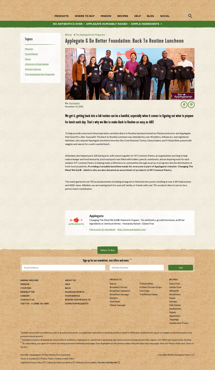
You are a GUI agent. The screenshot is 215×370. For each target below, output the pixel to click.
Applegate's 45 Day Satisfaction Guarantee (50, 355)
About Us (70, 281)
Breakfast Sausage (119, 295)
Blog (69, 35)
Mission (29, 49)
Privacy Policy (175, 344)
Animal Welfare (29, 281)
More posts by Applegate (102, 230)
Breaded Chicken (118, 287)
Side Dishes (175, 305)
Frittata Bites (146, 284)
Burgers (114, 298)
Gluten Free (175, 287)
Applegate (74, 103)
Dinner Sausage (117, 305)
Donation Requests (76, 304)
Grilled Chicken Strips (151, 287)
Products (115, 280)
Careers (25, 296)
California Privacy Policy (31, 363)
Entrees (173, 302)
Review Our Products (77, 300)
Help (67, 285)
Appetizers (175, 316)
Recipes (173, 280)
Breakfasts (175, 295)
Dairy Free (174, 284)
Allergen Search (74, 292)
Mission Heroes (33, 69)
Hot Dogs (145, 291)
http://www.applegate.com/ (131, 230)
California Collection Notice (59, 363)
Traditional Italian (149, 295)
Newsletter (27, 292)
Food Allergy (31, 54)
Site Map (24, 355)
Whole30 (174, 291)
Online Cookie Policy (64, 359)
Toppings (174, 320)
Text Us (24, 304)
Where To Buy (107, 250)
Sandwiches (175, 309)
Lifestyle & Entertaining (37, 64)
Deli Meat (115, 302)
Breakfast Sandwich (120, 291)
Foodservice (72, 296)
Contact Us (27, 300)
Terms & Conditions (29, 359)
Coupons (25, 288)
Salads (172, 312)
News (28, 59)
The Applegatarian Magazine (90, 35)
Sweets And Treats (178, 323)
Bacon (113, 284)
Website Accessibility (86, 363)
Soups (172, 298)
